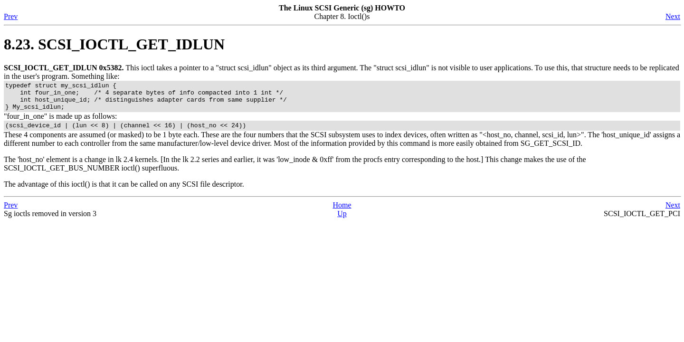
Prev (11, 16)
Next (672, 16)
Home (341, 212)
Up (342, 221)
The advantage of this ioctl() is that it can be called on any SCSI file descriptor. (124, 191)
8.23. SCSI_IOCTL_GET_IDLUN (114, 44)
